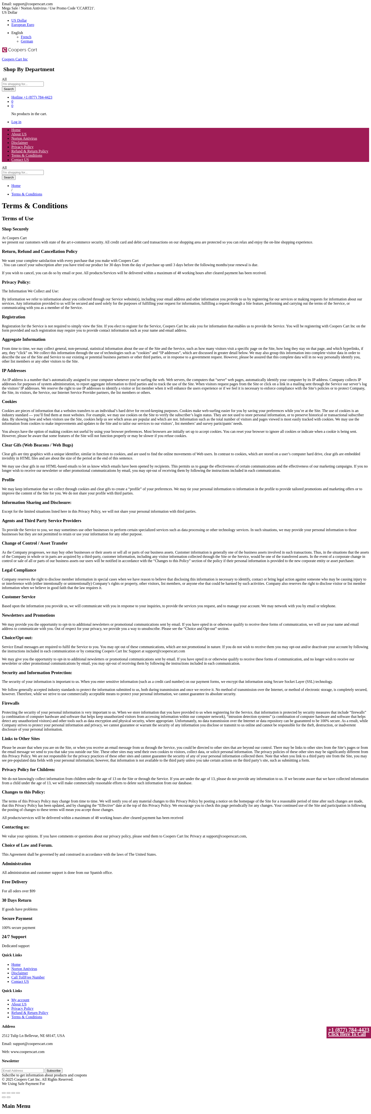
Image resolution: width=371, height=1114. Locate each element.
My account (20, 1000)
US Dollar (19, 20)
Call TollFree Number (28, 977)
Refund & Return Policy (29, 151)
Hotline (17, 97)
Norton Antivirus (24, 138)
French (26, 37)
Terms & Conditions (26, 155)
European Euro (22, 25)
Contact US (20, 160)
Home (16, 130)
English (17, 33)
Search (9, 89)
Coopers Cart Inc (15, 59)
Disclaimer (19, 143)
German (27, 41)
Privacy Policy (22, 147)
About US (18, 134)
